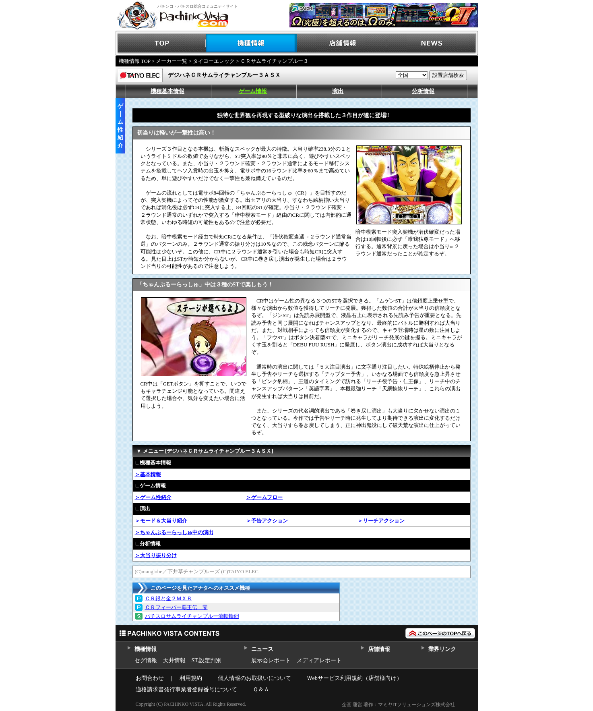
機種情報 (251, 43)
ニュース (262, 649)
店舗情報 (342, 43)
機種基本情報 (167, 91)
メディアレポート (319, 660)
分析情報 (423, 91)
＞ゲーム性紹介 (153, 497)
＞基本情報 (148, 474)
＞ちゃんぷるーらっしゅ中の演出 (174, 532)
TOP (161, 43)
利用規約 (191, 678)
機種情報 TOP (135, 61)
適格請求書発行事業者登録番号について (186, 689)
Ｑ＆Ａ (261, 689)
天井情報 (174, 660)
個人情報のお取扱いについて (254, 678)
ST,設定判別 (207, 660)
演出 (337, 91)
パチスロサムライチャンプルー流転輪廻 (192, 616)
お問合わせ (150, 678)
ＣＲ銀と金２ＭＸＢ (168, 598)
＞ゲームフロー (264, 497)
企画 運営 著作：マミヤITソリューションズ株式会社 (398, 704)
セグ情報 (145, 660)
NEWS (432, 43)
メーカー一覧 (171, 61)
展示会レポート (271, 660)
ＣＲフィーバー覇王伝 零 (176, 607)
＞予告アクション (267, 521)
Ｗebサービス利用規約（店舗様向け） (354, 678)
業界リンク (442, 649)
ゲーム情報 (253, 91)
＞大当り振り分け (156, 555)
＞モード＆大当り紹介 (161, 521)
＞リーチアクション (381, 521)
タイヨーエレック (214, 61)
